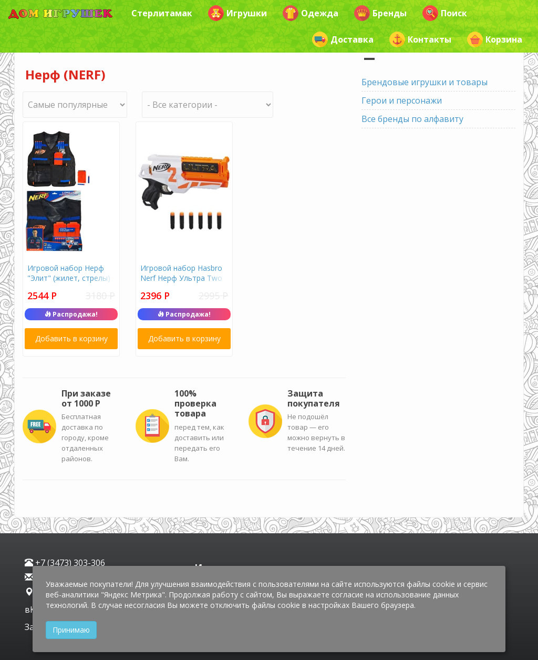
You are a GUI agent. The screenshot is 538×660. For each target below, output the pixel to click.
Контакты (420, 39)
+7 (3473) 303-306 (65, 562)
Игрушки (237, 13)
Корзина (494, 39)
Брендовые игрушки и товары (424, 82)
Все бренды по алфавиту (412, 119)
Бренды (380, 13)
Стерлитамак (161, 13)
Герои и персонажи (401, 100)
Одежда (310, 13)
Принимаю (71, 630)
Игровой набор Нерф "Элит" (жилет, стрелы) (68, 273)
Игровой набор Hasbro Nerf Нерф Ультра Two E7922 (181, 278)
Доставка (343, 39)
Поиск (444, 13)
